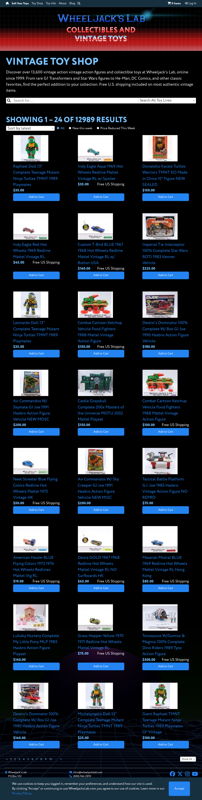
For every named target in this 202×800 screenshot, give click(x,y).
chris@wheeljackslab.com (87, 772)
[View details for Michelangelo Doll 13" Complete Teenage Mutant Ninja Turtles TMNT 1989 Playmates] (101, 712)
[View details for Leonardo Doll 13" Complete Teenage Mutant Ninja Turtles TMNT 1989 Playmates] (36, 320)
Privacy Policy (21, 793)
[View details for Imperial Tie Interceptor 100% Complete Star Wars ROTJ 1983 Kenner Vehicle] (165, 242)
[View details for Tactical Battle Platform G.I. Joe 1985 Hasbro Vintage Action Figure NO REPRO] (165, 477)
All (62, 128)
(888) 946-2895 (82, 776)
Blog (72, 3)
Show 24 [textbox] (187, 759)
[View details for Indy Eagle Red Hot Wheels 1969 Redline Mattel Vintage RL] (36, 239)
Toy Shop (37, 3)
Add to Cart (36, 197)
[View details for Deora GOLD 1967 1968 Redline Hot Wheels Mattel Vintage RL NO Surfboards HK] (101, 555)
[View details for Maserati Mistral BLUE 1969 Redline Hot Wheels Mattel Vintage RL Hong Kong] (165, 555)
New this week (82, 128)
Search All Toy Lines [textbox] (156, 100)
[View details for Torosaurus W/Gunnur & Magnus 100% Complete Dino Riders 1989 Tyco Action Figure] (165, 633)
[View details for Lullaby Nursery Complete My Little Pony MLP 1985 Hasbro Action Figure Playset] (36, 633)
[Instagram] (187, 774)
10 (50, 759)
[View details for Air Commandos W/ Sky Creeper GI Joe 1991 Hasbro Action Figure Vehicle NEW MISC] (101, 477)
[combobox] (167, 100)
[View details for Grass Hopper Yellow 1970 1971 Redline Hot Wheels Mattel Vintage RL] (101, 630)
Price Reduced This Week (117, 128)
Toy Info (51, 3)
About (63, 3)
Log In (190, 3)
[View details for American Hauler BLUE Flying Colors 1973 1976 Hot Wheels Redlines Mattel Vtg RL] (36, 555)
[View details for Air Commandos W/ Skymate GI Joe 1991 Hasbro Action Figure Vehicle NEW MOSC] (36, 399)
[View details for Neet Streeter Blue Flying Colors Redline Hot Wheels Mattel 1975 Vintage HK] (36, 477)
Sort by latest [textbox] (19, 128)
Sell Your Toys (20, 3)
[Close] (179, 789)
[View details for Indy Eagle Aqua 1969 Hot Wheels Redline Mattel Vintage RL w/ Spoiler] (101, 161)
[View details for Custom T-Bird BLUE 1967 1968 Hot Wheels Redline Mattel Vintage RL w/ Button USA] (101, 242)
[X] (180, 774)
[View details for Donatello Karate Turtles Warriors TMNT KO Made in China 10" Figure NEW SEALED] (165, 164)
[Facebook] (172, 774)
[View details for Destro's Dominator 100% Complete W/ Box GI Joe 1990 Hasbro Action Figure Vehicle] (165, 320)
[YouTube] (195, 774)
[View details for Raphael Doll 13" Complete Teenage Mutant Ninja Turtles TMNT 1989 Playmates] (36, 164)
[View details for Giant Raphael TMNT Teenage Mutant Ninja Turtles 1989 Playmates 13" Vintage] (165, 712)
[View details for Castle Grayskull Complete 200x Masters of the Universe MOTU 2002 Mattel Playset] (101, 399)
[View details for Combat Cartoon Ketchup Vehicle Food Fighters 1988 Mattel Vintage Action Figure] (101, 320)
